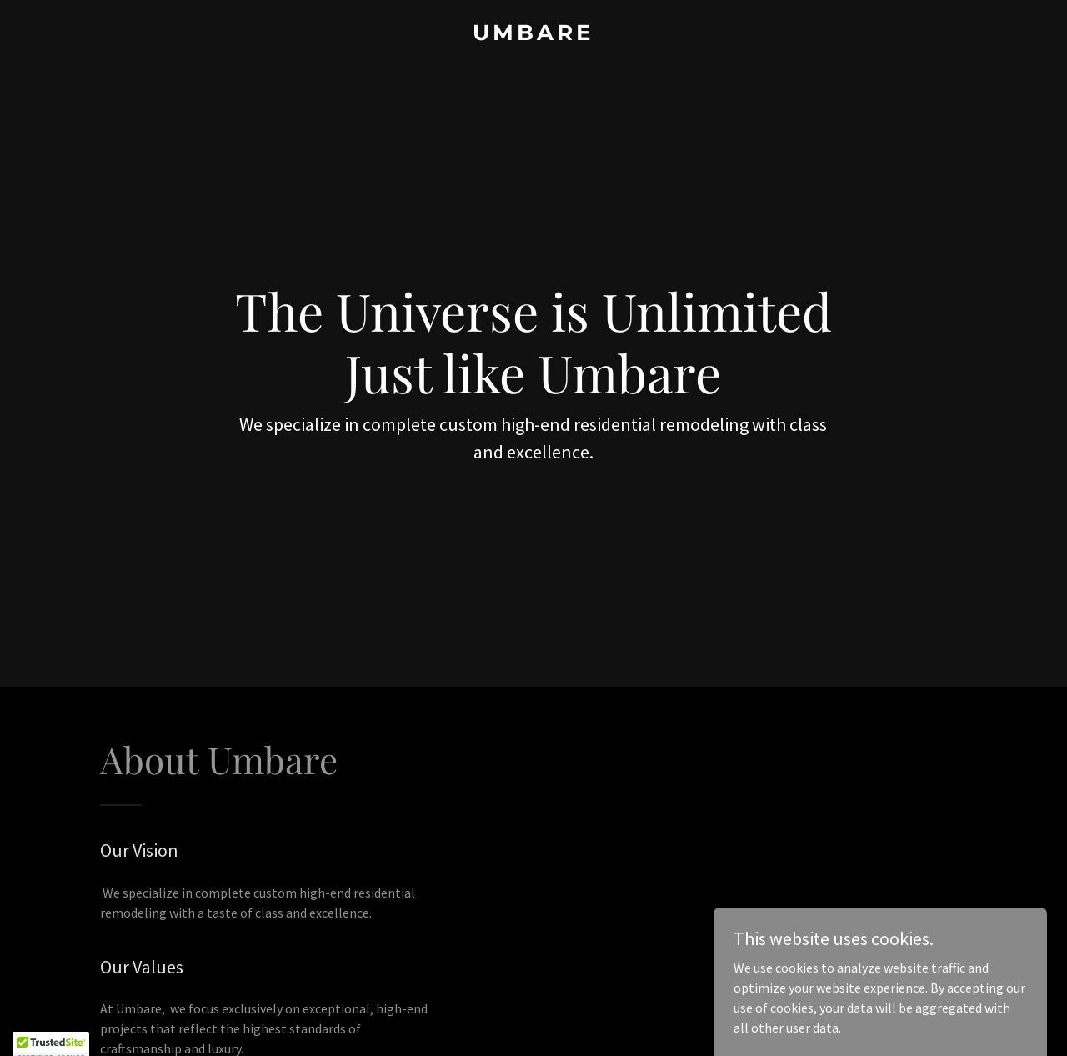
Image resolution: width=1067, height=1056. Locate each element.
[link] (534, 35)
